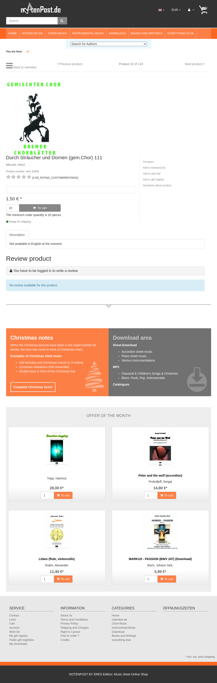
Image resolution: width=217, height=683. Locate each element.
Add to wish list (151, 173)
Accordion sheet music (137, 351)
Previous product (70, 64)
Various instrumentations (138, 360)
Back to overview (24, 67)
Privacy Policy (69, 623)
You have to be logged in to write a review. (46, 271)
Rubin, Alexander (56, 565)
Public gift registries (21, 640)
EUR (176, 10)
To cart (40, 208)
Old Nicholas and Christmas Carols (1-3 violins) (51, 362)
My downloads (18, 643)
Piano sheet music (134, 356)
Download (117, 33)
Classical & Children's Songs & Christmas (150, 373)
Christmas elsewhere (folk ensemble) (44, 367)
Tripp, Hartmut (57, 478)
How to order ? (70, 635)
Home (13, 33)
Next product (193, 64)
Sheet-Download (125, 345)
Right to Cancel (70, 631)
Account (14, 627)
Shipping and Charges (75, 627)
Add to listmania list (154, 167)
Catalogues (121, 384)
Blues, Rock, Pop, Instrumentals (143, 378)
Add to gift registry (153, 179)
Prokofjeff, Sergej (160, 481)
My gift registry (18, 635)
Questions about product (157, 185)
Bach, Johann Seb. (160, 565)
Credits (65, 640)
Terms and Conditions (74, 619)
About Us (66, 615)
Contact (14, 615)
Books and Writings (146, 33)
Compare (148, 161)
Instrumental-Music (88, 33)
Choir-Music (57, 33)
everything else (180, 33)
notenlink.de (32, 33)
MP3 (116, 367)
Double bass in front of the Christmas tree (47, 371)
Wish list (14, 631)
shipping (209, 656)
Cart (12, 623)
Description (17, 235)
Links (12, 619)
